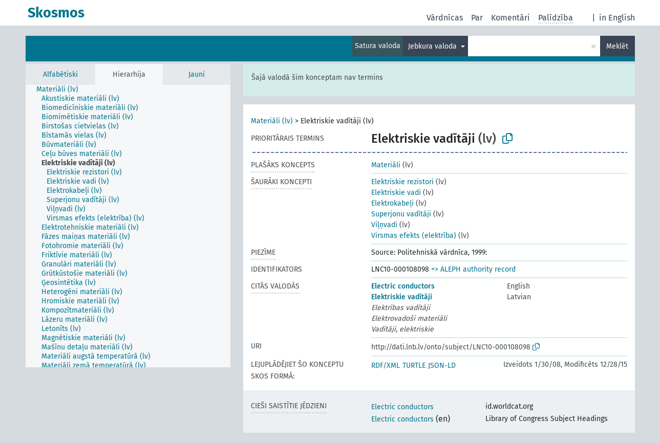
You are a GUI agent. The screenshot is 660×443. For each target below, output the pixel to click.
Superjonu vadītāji (401, 214)
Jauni (196, 74)
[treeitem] (62, 89)
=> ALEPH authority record (473, 269)
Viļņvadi (384, 224)
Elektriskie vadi (396, 192)
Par (477, 18)
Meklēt (617, 46)
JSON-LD (442, 365)
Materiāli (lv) (272, 121)
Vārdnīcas (445, 18)
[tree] (128, 226)
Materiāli (385, 165)
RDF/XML (385, 365)
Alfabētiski (60, 74)
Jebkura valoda (433, 46)
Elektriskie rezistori (402, 182)
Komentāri (510, 18)
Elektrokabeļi (392, 203)
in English (617, 18)
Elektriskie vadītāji (401, 297)
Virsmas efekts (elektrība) (413, 235)
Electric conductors (403, 286)
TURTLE (413, 365)
